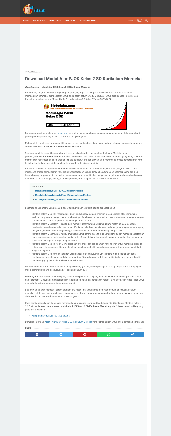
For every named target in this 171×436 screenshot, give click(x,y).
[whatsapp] (81, 399)
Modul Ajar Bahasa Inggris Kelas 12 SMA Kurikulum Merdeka (61, 224)
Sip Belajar (123, 254)
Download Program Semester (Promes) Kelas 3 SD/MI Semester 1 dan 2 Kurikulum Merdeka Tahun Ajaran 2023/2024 (130, 150)
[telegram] (97, 399)
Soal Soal (72, 16)
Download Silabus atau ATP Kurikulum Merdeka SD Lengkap (129, 124)
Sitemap (118, 429)
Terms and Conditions (70, 429)
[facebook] (33, 399)
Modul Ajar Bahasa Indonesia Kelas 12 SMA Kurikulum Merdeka (63, 220)
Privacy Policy (88, 429)
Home (28, 16)
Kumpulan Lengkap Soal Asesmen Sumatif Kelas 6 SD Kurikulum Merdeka (130, 176)
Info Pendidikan (89, 16)
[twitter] (49, 399)
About (109, 429)
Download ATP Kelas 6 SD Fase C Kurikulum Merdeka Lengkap (130, 225)
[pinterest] (65, 399)
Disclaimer (53, 429)
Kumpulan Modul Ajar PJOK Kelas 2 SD (51, 377)
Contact (100, 429)
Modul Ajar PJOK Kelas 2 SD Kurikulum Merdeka (69, 383)
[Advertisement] (65, 43)
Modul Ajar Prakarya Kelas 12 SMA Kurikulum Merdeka (59, 216)
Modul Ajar (41, 16)
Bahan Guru (57, 16)
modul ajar (62, 138)
